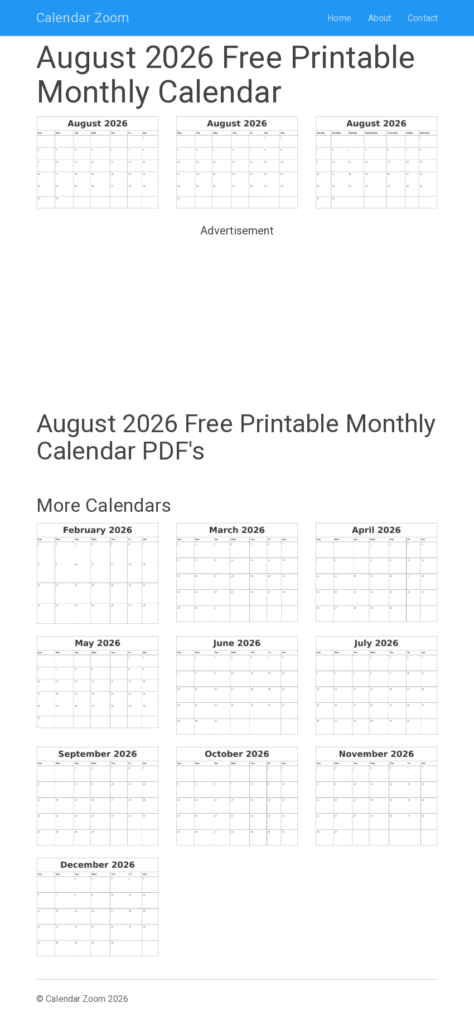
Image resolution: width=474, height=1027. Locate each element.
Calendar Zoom (82, 18)
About (379, 18)
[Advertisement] (237, 319)
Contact (423, 18)
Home (339, 18)
